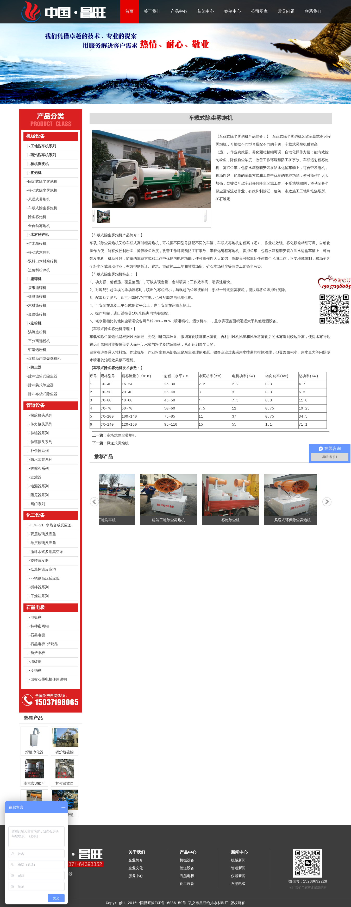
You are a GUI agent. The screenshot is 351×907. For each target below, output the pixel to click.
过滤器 (35, 477)
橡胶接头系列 (41, 415)
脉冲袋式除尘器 (41, 385)
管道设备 (35, 405)
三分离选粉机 (39, 341)
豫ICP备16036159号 (168, 903)
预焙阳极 (37, 653)
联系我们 (313, 11)
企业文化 (135, 868)
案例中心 (232, 11)
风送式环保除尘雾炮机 (297, 520)
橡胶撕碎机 (37, 297)
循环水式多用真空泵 (46, 552)
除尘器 (35, 368)
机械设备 (35, 136)
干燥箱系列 (39, 596)
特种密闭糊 (39, 626)
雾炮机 (35, 173)
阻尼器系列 (39, 495)
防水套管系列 (41, 460)
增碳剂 (35, 662)
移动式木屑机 (39, 252)
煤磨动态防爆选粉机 (44, 359)
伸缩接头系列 (41, 442)
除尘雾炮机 (37, 217)
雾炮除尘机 (235, 520)
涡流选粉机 (37, 332)
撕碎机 (35, 279)
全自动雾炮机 (39, 226)
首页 (129, 11)
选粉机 (35, 323)
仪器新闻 (238, 876)
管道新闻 (238, 868)
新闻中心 (205, 11)
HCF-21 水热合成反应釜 (50, 525)
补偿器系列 (39, 451)
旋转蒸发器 (39, 561)
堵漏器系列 (39, 486)
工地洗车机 (111, 520)
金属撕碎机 (37, 314)
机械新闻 (238, 860)
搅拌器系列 (39, 587)
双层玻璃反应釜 (43, 534)
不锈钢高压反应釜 (45, 578)
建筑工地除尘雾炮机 (173, 520)
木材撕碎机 (37, 306)
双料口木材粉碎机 (42, 261)
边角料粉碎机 (39, 270)
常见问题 (286, 11)
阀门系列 (37, 504)
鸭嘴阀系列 (39, 469)
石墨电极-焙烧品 (44, 644)
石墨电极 (35, 607)
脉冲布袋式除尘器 (42, 394)
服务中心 (135, 876)
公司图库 (259, 11)
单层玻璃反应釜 (43, 543)
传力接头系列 (41, 424)
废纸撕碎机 (37, 288)
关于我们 (152, 11)
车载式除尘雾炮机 (42, 208)
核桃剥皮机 (39, 164)
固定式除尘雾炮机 (42, 182)
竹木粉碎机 (37, 244)
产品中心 (179, 11)
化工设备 (35, 515)
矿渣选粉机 (37, 350)
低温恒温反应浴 (43, 570)
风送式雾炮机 (39, 199)
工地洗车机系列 (43, 146)
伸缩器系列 (39, 433)
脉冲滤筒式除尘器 (42, 376)
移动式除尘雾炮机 (42, 190)
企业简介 (135, 860)
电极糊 (35, 617)
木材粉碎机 (39, 235)
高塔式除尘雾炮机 (121, 435)
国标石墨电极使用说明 (48, 679)
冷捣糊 (35, 671)
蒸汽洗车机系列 (43, 155)
